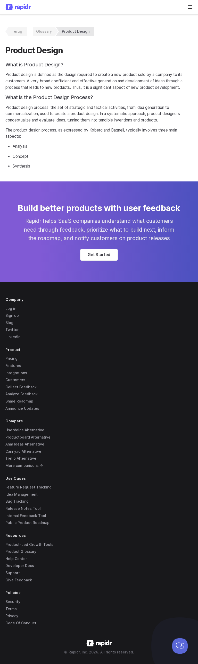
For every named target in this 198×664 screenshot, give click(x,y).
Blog (9, 322)
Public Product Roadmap (27, 522)
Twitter (12, 329)
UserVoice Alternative (24, 430)
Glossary (44, 31)
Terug (17, 31)
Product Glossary (20, 551)
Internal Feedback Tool (25, 515)
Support (12, 573)
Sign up (12, 315)
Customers (15, 380)
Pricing (11, 358)
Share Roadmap (19, 401)
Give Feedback (18, 580)
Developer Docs (19, 565)
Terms (11, 609)
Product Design (75, 31)
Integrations (16, 373)
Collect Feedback (21, 387)
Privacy (11, 616)
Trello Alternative (20, 458)
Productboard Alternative (28, 437)
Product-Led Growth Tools (29, 544)
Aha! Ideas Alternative (24, 444)
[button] (99, 255)
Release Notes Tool (23, 508)
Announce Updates (22, 408)
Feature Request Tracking (28, 487)
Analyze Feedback (21, 394)
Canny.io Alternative (23, 451)
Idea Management (21, 494)
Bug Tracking (17, 501)
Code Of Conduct (20, 623)
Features (13, 365)
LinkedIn (12, 337)
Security (12, 601)
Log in (10, 308)
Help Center (16, 558)
